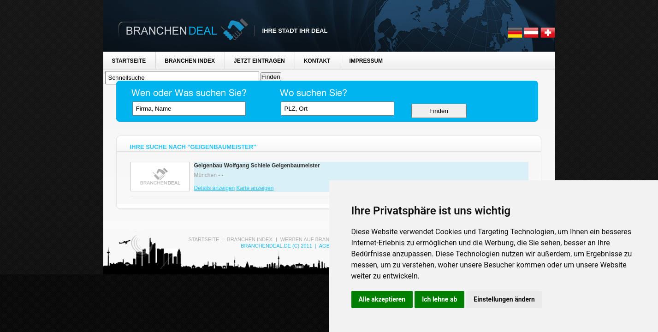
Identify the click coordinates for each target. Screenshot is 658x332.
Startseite (129, 61)
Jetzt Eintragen (259, 61)
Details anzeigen (214, 188)
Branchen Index (190, 61)
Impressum (366, 61)
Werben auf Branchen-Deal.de (323, 239)
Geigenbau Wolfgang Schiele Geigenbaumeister (257, 165)
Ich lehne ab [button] (439, 299)
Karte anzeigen (255, 188)
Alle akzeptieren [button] (382, 299)
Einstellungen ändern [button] (504, 299)
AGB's (326, 246)
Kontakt (317, 61)
